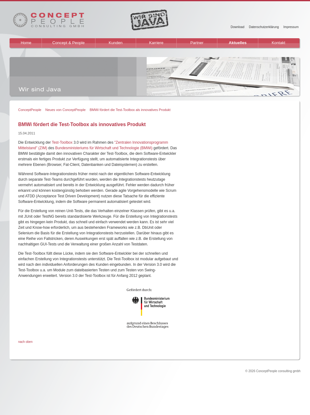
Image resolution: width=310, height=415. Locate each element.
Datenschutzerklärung (264, 27)
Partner (196, 42)
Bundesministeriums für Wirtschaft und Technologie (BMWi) (103, 148)
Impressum (291, 27)
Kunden (116, 42)
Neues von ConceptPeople (65, 110)
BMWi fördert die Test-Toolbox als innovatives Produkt (130, 110)
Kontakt (278, 42)
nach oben (25, 341)
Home (26, 42)
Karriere (156, 42)
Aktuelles (238, 42)
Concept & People (68, 42)
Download (237, 27)
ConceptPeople (29, 110)
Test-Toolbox (62, 142)
